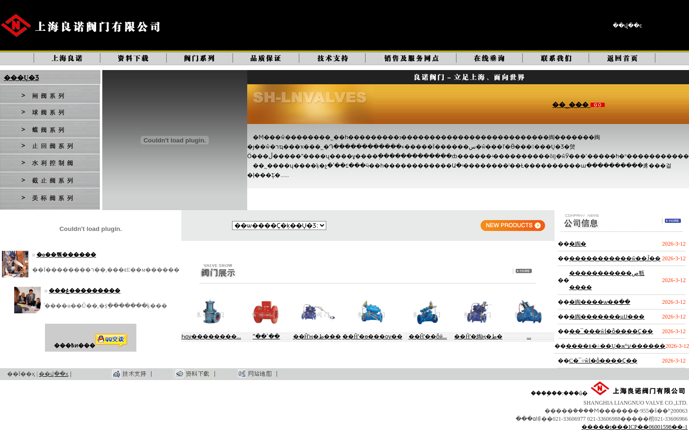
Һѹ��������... (211, 336)
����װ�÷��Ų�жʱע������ (616, 346)
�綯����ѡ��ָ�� (599, 302)
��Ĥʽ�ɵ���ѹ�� (372, 336)
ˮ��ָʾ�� (266, 336)
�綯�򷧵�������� (577, 243)
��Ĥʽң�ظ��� (317, 336)
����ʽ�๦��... (529, 336)
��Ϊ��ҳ (21, 374)
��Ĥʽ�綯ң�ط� (478, 336)
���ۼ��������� (84, 290)
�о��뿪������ (66, 254)
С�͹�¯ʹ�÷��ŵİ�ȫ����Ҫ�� (603, 360)
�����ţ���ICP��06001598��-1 (635, 427)
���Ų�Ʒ (21, 77)
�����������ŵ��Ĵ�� (615, 258)
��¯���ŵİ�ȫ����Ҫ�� (611, 331)
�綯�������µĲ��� (606, 316)
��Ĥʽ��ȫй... (428, 336)
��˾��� (571, 104)
